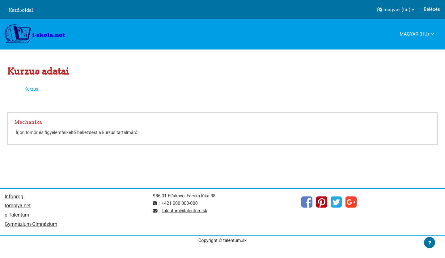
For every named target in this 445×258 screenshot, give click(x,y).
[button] (395, 10)
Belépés (432, 9)
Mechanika (28, 122)
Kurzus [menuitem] (31, 89)
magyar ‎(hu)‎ (415, 34)
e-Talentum (17, 216)
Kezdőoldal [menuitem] (20, 10)
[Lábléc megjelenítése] (429, 242)
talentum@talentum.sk (186, 211)
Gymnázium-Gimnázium (31, 226)
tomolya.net (18, 207)
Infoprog (14, 197)
